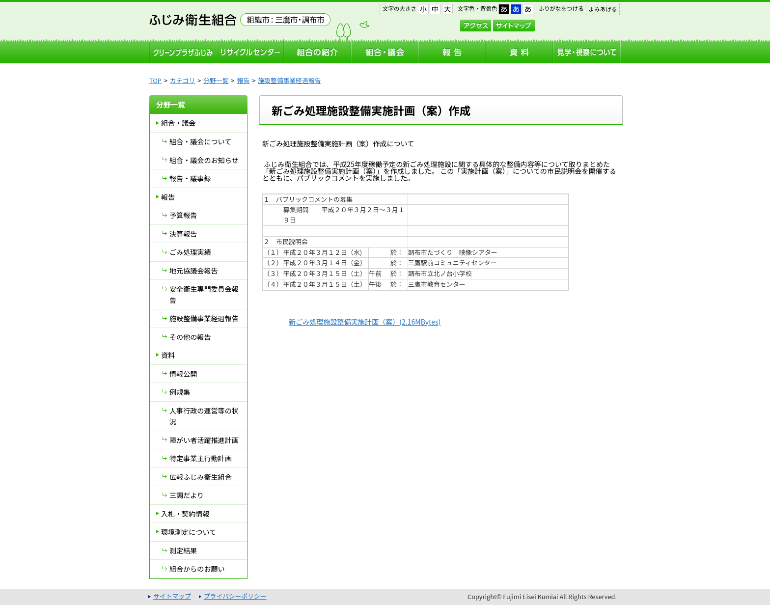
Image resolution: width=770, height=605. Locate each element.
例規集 (179, 392)
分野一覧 (215, 80)
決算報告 (183, 234)
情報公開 (183, 374)
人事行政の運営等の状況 (204, 416)
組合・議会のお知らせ (204, 160)
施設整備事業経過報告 (289, 80)
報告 (243, 80)
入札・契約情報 (185, 514)
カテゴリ (182, 80)
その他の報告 (190, 337)
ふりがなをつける (561, 8)
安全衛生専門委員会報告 (204, 294)
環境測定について (188, 532)
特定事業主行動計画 (200, 458)
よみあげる (603, 9)
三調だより (186, 495)
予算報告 (183, 215)
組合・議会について (200, 141)
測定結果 (183, 550)
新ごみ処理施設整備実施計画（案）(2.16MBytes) (364, 322)
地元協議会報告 (193, 270)
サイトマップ (514, 25)
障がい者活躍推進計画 (204, 440)
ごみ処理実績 (190, 252)
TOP (155, 80)
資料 (168, 355)
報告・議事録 (190, 178)
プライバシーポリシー (235, 596)
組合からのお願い (197, 569)
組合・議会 (178, 123)
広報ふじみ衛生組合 (200, 477)
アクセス (475, 25)
